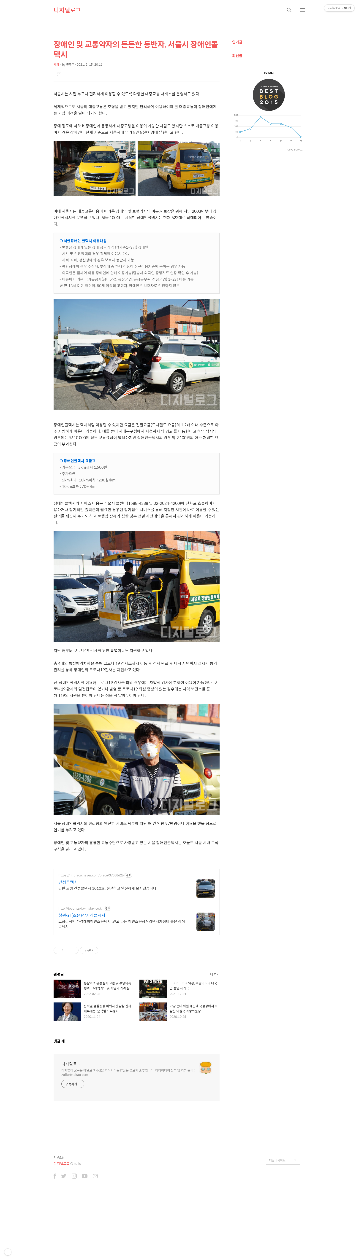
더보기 (215, 974)
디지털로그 (67, 9)
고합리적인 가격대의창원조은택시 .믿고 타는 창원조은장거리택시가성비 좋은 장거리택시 (121, 924)
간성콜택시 (68, 882)
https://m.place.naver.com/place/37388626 (91, 875)
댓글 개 (59, 1041)
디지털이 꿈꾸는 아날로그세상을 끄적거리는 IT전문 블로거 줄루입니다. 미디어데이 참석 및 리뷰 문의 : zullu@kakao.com (128, 1072)
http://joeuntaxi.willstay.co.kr (80, 908)
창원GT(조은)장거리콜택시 (81, 915)
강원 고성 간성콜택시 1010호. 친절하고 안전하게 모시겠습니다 (107, 888)
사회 (56, 64)
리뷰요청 (59, 1157)
